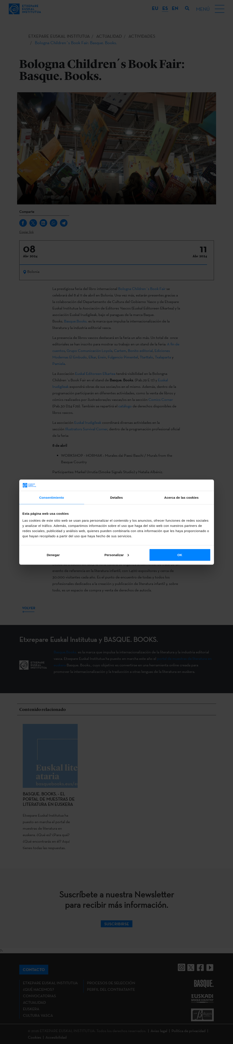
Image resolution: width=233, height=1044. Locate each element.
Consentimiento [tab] (51, 497)
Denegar (53, 555)
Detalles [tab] (116, 497)
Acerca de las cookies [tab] (181, 497)
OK (179, 555)
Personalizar (116, 555)
